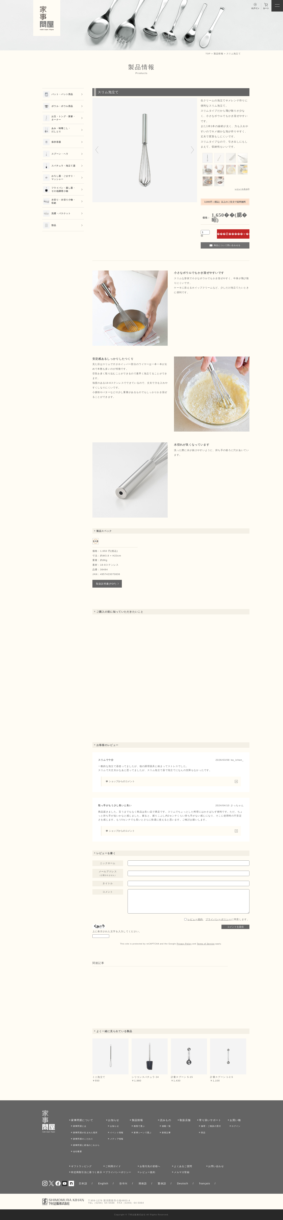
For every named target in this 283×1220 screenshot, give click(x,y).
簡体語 (143, 1183)
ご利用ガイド (113, 1166)
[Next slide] (192, 150)
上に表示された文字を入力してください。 (117, 931)
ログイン (236, 1126)
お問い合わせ (216, 1166)
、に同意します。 (218, 919)
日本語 (83, 1183)
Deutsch (182, 1183)
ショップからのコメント (122, 781)
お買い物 (235, 1120)
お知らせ (113, 1120)
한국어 (123, 1183)
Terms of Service (206, 944)
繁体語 (162, 1183)
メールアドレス (108, 873)
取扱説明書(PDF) (106, 583)
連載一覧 (166, 1126)
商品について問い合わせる (227, 245)
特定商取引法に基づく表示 (86, 1172)
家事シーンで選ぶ (142, 1132)
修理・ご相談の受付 (211, 1126)
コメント (108, 891)
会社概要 (77, 1151)
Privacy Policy (184, 944)
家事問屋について (82, 1120)
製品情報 (218, 53)
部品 (203, 1132)
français (204, 1183)
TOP (208, 53)
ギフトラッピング (81, 1166)
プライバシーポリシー (218, 919)
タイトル (108, 883)
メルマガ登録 (182, 1172)
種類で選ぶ (139, 1126)
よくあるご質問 (183, 1166)
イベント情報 (116, 1132)
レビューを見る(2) (242, 189)
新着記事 (166, 1132)
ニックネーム (108, 863)
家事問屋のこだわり (83, 1139)
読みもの (165, 1120)
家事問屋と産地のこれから (86, 1145)
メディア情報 (116, 1139)
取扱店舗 (185, 1120)
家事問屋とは (79, 1126)
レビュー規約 (195, 919)
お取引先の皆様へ (150, 1166)
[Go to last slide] (96, 150)
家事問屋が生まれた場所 (85, 1132)
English (103, 1183)
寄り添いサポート (210, 1120)
